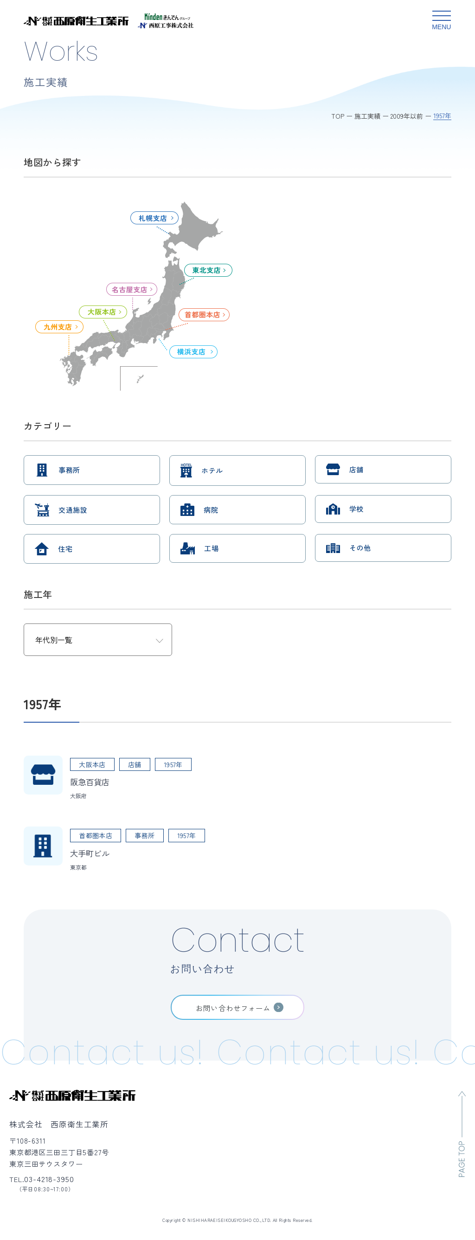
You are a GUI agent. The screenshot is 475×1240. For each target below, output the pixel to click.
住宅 (65, 548)
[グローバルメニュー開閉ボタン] (441, 21)
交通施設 (72, 510)
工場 (211, 548)
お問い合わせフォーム (233, 1008)
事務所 (69, 470)
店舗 (356, 469)
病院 (211, 510)
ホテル (212, 470)
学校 (356, 509)
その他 (360, 548)
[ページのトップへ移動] (462, 1134)
